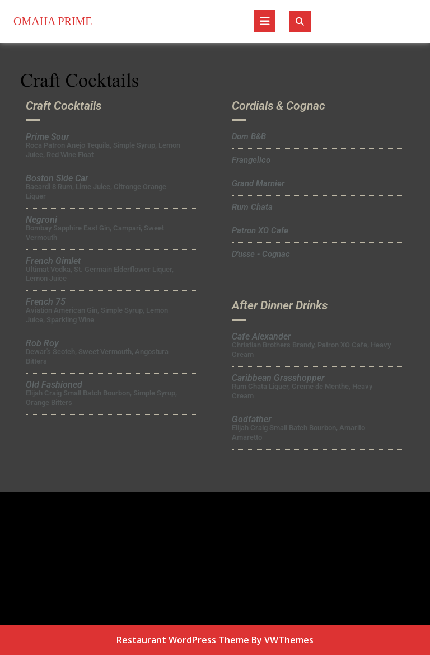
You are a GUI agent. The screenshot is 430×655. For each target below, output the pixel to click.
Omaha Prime (52, 21)
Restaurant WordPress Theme (182, 640)
